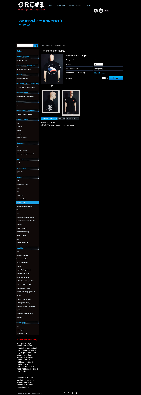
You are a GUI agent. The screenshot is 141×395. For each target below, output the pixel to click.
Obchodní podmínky (75, 5)
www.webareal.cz (37, 393)
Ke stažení (61, 118)
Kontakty (88, 5)
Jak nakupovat (61, 5)
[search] (35, 45)
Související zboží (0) (72, 118)
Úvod (42, 45)
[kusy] (104, 78)
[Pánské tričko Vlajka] (52, 71)
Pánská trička (48, 45)
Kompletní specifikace (49, 118)
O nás (50, 5)
